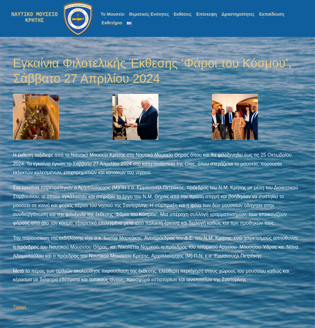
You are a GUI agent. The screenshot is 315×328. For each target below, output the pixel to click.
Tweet (19, 307)
